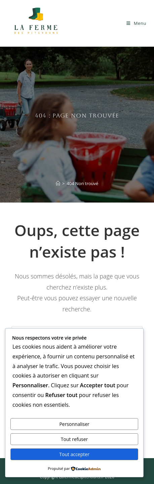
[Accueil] (58, 183)
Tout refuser (74, 439)
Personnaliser (74, 424)
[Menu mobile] (136, 23)
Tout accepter (74, 454)
